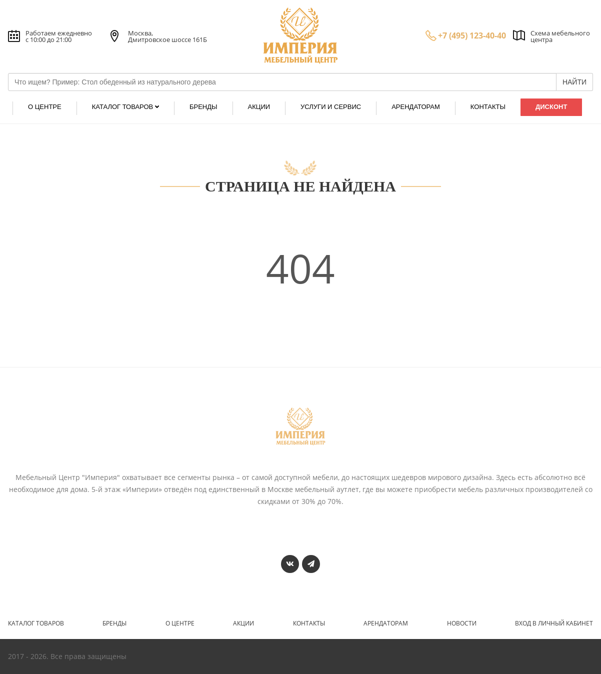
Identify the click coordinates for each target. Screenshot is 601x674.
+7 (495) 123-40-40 (472, 35)
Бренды (114, 623)
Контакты (309, 623)
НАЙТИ (574, 82)
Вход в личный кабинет (554, 623)
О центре (180, 623)
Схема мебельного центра (560, 36)
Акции (243, 623)
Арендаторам (386, 623)
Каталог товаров (36, 623)
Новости (461, 623)
